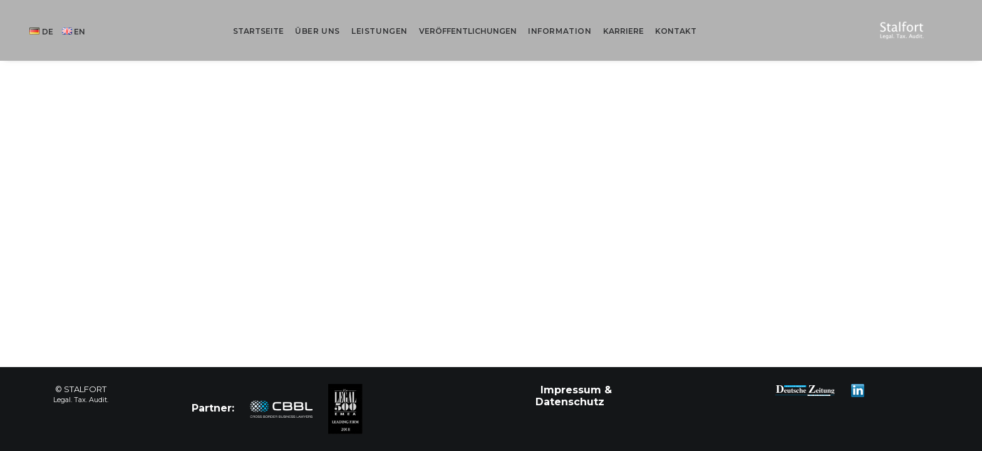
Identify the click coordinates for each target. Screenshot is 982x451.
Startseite (272, 19)
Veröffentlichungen (482, 19)
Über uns (331, 19)
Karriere (637, 19)
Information (574, 19)
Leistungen (394, 19)
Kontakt (689, 19)
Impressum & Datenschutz (573, 396)
